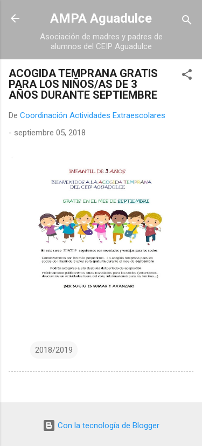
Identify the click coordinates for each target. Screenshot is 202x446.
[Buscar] (186, 21)
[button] (186, 76)
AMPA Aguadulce (101, 18)
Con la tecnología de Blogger (101, 425)
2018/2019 (54, 350)
